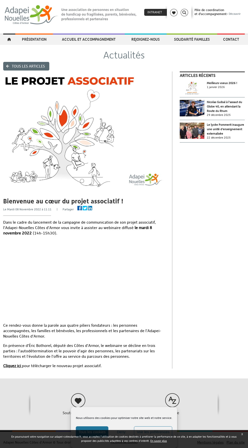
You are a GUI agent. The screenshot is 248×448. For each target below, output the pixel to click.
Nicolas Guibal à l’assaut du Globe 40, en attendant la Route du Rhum (224, 106)
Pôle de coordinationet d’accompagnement (218, 12)
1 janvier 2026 (216, 87)
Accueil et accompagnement (89, 39)
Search (184, 12)
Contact (231, 39)
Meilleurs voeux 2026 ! (222, 83)
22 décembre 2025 (219, 137)
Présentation (34, 39)
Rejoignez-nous (145, 39)
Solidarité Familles (192, 39)
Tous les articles (28, 66)
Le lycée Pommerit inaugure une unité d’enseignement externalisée (225, 129)
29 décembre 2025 (219, 115)
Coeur (173, 12)
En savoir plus (158, 441)
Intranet (154, 12)
